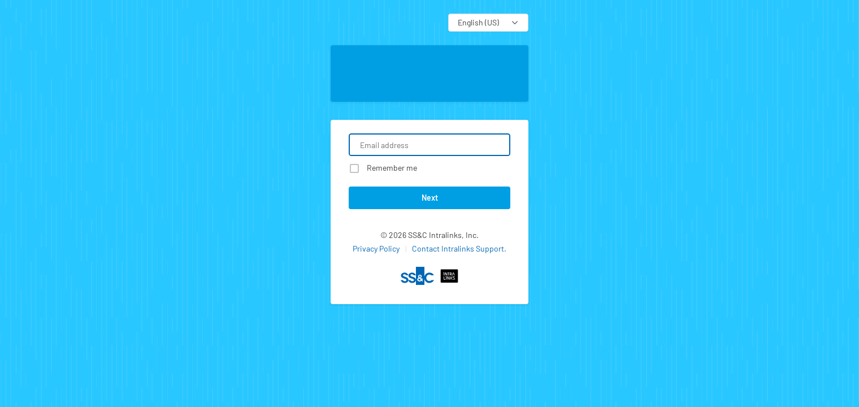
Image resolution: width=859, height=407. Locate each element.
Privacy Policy (376, 248)
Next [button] (430, 197)
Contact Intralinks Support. (459, 248)
